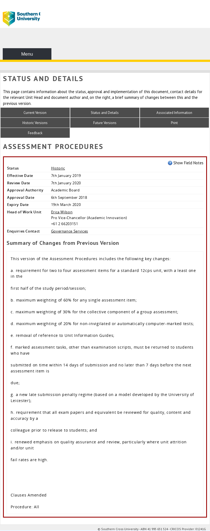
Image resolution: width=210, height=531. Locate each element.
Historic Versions (35, 122)
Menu (27, 54)
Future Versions (104, 122)
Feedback (35, 133)
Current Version (35, 112)
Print (174, 122)
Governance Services (69, 231)
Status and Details (105, 112)
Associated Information (174, 112)
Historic (58, 168)
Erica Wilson (62, 211)
